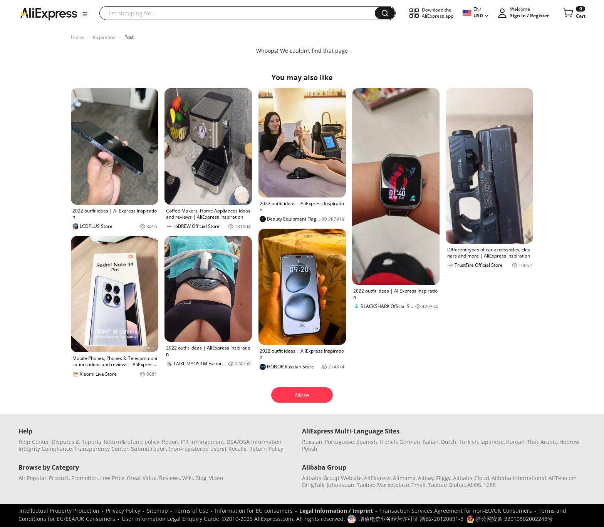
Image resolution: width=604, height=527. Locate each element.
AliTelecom (563, 478)
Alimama (404, 478)
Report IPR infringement (193, 441)
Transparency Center (101, 448)
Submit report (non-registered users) (178, 448)
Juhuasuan (340, 485)
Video (216, 478)
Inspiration (104, 37)
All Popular (32, 478)
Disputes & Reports (76, 441)
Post (129, 37)
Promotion (84, 478)
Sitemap (157, 510)
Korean (515, 441)
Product (59, 478)
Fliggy (443, 478)
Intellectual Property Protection (59, 510)
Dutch (448, 441)
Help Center (33, 441)
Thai (532, 441)
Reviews (169, 478)
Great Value (142, 478)
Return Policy (266, 448)
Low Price (112, 478)
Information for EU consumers (254, 510)
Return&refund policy (131, 441)
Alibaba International (519, 478)
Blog (200, 478)
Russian (312, 441)
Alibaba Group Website (332, 478)
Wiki (187, 478)
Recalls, (238, 448)
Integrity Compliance (45, 448)
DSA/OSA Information (254, 441)
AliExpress (377, 478)
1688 (489, 485)
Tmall (418, 485)
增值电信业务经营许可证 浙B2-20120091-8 (411, 518)
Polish (309, 448)
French (388, 441)
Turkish (468, 441)
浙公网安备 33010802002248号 (509, 518)
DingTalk (313, 485)
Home (77, 37)
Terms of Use (191, 510)
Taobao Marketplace (383, 485)
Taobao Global (446, 485)
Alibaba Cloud (471, 478)
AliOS (474, 485)
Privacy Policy (123, 510)
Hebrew (569, 441)
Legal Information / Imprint (336, 510)
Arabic (548, 441)
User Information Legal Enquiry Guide (170, 518)
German (409, 441)
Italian (431, 441)
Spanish (366, 441)
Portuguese (339, 441)
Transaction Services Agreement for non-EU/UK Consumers (455, 510)
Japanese (492, 441)
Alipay (426, 478)
